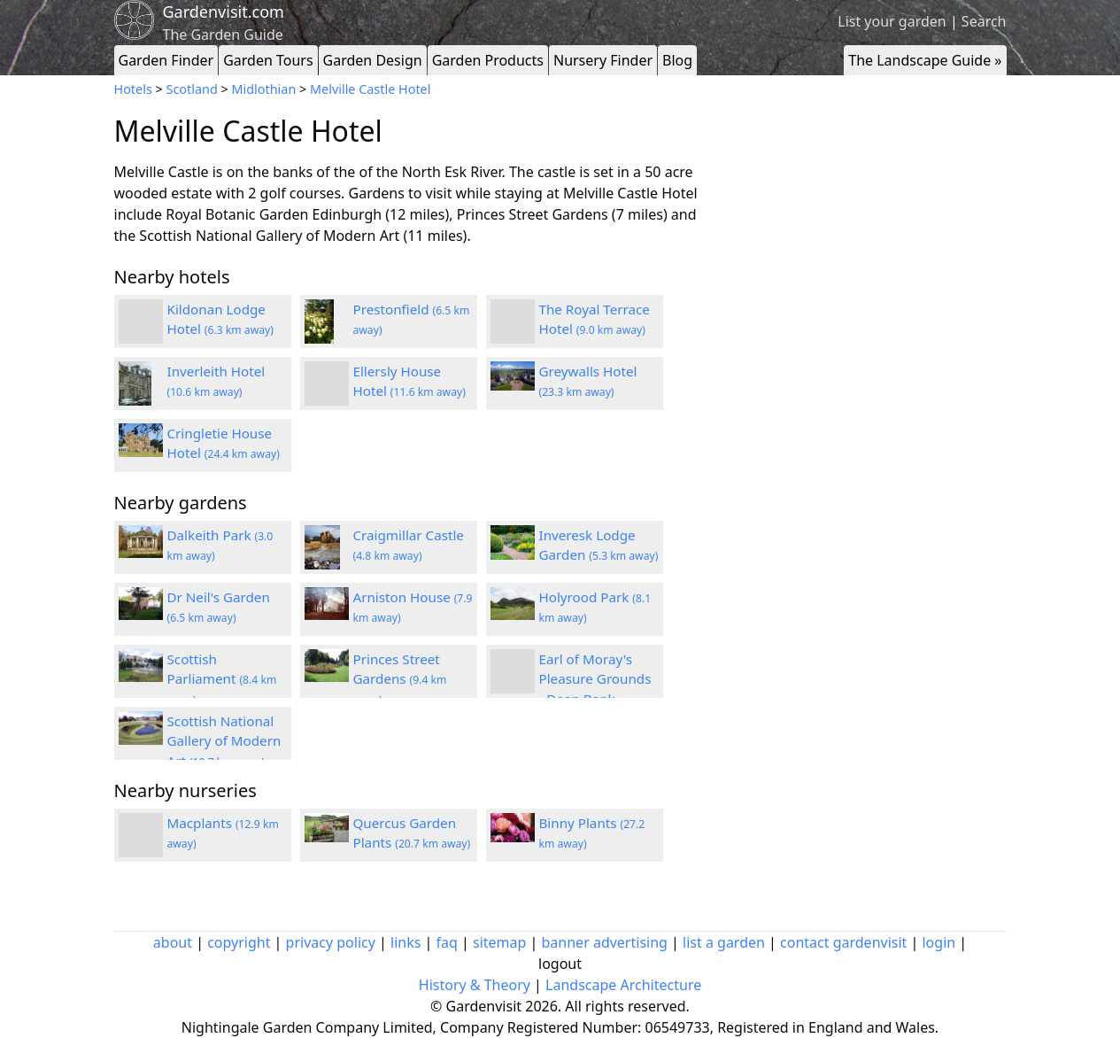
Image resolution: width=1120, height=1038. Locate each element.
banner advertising (605, 942)
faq (447, 942)
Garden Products (488, 60)
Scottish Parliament (222, 679)
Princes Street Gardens (400, 679)
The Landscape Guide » (924, 60)
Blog (677, 60)
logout (560, 963)
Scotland (192, 89)
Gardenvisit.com (223, 11)
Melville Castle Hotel (370, 89)
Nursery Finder (603, 60)
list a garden (724, 942)
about (172, 942)
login (938, 942)
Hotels (133, 89)
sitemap (499, 942)
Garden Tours (268, 60)
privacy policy (330, 942)
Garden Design (372, 60)
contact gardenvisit (843, 942)
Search (984, 21)
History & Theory (474, 985)
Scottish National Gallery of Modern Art (224, 741)
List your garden (892, 21)
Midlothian (263, 89)
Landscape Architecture (623, 985)
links (405, 942)
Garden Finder (166, 60)
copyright (238, 942)
